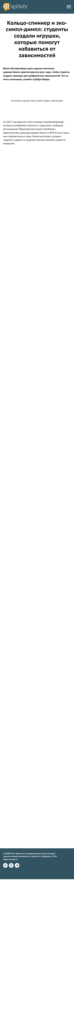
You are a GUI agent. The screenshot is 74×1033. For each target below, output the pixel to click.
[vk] (5, 865)
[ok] (11, 865)
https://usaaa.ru (10, 859)
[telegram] (17, 865)
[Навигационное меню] (69, 6)
